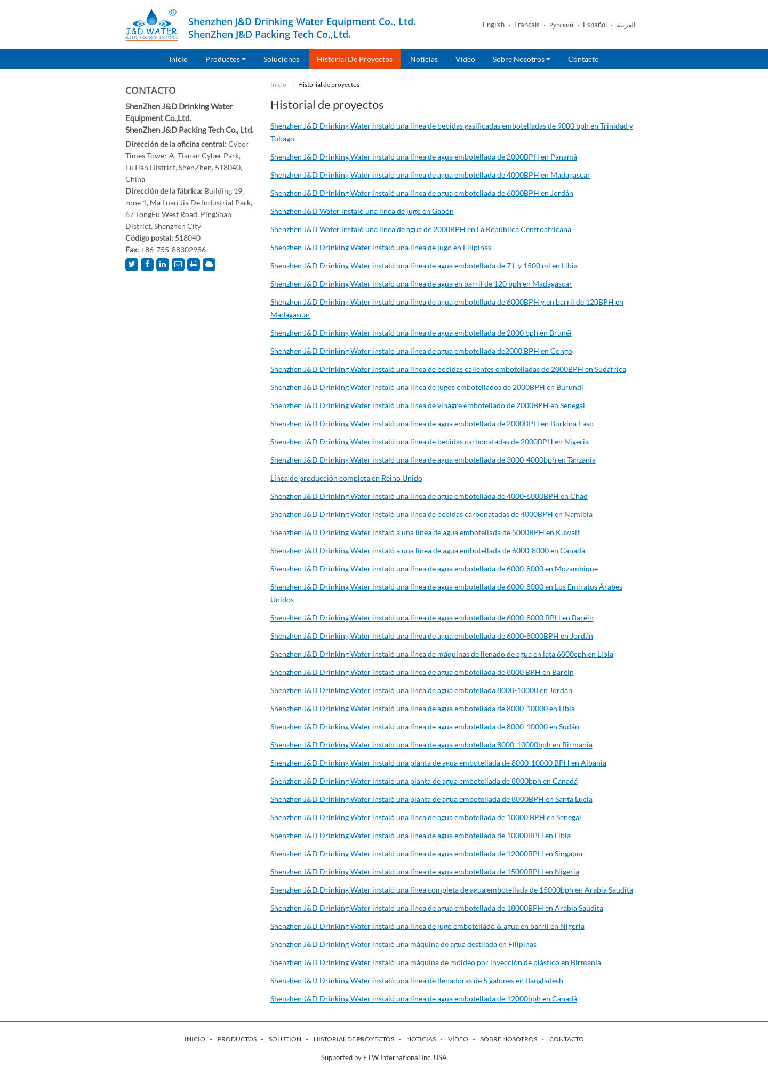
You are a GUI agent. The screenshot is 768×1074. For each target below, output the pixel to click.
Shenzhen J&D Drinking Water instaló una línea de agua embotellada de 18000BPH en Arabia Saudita (436, 907)
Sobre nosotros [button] (521, 58)
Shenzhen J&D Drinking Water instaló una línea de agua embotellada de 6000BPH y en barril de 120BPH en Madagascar (446, 308)
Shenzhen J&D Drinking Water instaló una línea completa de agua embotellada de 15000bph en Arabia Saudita (451, 889)
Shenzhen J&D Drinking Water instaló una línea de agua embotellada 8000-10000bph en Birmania (431, 744)
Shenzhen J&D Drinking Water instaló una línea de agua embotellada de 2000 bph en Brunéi (421, 332)
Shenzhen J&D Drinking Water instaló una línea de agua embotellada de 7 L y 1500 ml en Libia (424, 265)
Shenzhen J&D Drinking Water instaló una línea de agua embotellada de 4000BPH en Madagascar (430, 174)
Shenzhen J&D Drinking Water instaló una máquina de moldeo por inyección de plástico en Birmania (435, 962)
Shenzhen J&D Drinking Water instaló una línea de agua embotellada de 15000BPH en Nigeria (424, 871)
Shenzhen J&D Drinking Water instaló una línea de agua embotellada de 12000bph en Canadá (423, 998)
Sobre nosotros (509, 1039)
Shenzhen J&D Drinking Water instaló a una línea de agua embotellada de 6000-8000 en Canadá (427, 550)
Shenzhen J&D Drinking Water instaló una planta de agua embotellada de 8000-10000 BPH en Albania (438, 762)
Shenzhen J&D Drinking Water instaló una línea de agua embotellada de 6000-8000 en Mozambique (434, 568)
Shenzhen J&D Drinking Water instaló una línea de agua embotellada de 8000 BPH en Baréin (422, 672)
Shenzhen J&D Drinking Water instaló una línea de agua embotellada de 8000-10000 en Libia (422, 708)
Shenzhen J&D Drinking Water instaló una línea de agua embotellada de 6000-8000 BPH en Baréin (432, 617)
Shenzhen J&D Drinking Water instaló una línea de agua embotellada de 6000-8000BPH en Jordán (431, 635)
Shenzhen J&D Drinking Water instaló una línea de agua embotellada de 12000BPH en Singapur (427, 853)
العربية (626, 24)
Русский (561, 24)
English (494, 24)
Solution (285, 1039)
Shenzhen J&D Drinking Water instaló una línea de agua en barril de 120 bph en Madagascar (421, 283)
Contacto (583, 58)
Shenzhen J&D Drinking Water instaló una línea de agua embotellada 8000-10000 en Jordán (421, 690)
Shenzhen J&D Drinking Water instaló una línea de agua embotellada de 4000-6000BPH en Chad (429, 495)
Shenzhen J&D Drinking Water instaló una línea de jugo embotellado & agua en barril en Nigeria (427, 925)
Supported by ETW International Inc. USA (384, 1057)
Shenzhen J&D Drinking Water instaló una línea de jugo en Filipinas (380, 247)
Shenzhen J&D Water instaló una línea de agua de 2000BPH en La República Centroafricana (420, 229)
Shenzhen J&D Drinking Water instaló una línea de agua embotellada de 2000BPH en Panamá (423, 156)
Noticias (424, 58)
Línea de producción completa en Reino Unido (346, 477)
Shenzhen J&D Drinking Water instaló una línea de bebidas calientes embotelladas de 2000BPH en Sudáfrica (448, 368)
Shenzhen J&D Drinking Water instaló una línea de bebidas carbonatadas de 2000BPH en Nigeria (429, 441)
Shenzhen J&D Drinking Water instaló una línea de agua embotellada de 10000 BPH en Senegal (425, 817)
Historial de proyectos (355, 58)
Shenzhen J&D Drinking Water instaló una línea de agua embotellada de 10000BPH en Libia (420, 835)
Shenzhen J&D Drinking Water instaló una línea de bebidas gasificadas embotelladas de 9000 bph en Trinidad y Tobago (451, 132)
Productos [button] (225, 58)
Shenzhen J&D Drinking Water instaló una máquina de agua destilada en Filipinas (403, 944)
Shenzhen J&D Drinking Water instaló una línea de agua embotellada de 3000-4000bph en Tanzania (433, 459)
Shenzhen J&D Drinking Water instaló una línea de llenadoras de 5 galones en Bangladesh (416, 980)
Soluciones (281, 58)
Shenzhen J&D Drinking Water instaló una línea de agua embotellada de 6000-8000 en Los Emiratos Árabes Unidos (446, 593)
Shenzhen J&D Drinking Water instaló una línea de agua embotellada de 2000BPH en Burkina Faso (432, 423)
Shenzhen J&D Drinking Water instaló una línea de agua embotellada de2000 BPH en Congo (421, 350)
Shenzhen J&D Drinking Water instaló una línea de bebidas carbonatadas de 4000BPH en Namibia (431, 514)
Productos (237, 1039)
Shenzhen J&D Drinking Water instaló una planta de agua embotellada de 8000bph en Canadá (424, 780)
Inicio (178, 58)
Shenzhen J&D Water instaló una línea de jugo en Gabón (362, 211)
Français (527, 24)
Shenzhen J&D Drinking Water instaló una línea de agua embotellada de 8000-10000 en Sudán (424, 726)
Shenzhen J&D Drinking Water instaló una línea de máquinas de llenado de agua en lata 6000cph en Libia (441, 653)
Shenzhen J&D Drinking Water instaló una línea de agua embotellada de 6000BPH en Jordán (421, 192)
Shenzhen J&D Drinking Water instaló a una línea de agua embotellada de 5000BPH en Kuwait (425, 532)
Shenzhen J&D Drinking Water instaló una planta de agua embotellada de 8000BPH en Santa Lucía (431, 798)
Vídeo (465, 58)
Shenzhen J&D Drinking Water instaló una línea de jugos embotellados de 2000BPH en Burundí (426, 387)
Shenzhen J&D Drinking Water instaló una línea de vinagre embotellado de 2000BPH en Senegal (427, 405)
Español (595, 24)
